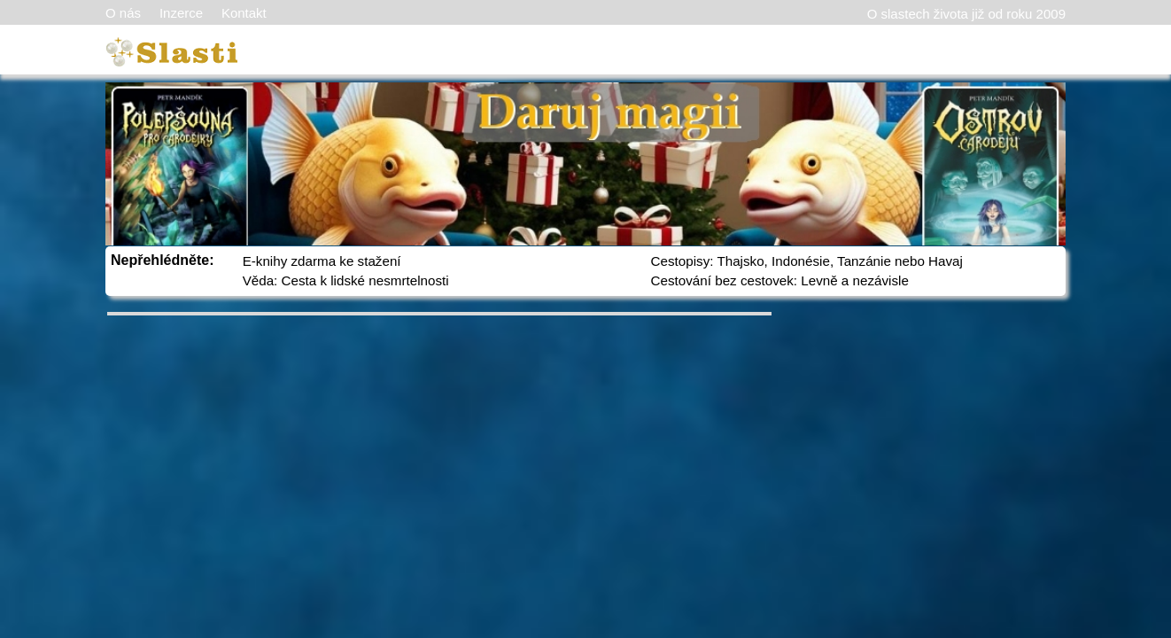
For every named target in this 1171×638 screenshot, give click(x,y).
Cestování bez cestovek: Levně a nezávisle (780, 280)
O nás (123, 12)
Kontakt (244, 12)
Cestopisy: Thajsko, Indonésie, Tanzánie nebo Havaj (807, 260)
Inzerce (181, 12)
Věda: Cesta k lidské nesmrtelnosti (346, 280)
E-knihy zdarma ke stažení (322, 260)
